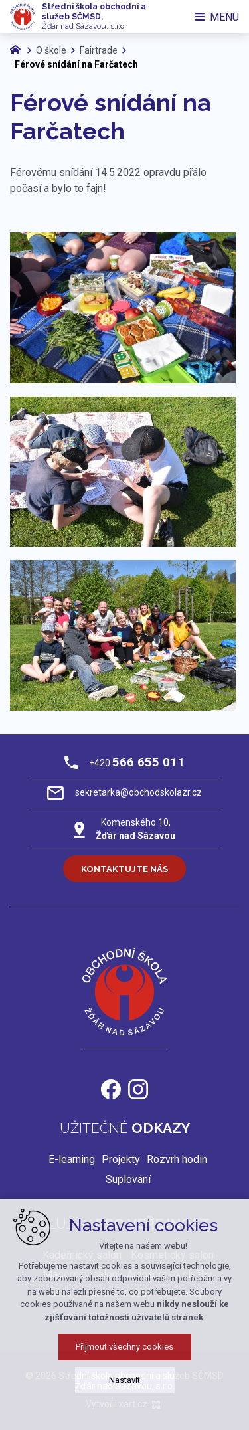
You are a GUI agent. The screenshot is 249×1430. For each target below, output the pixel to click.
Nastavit (124, 1380)
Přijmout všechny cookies (124, 1347)
